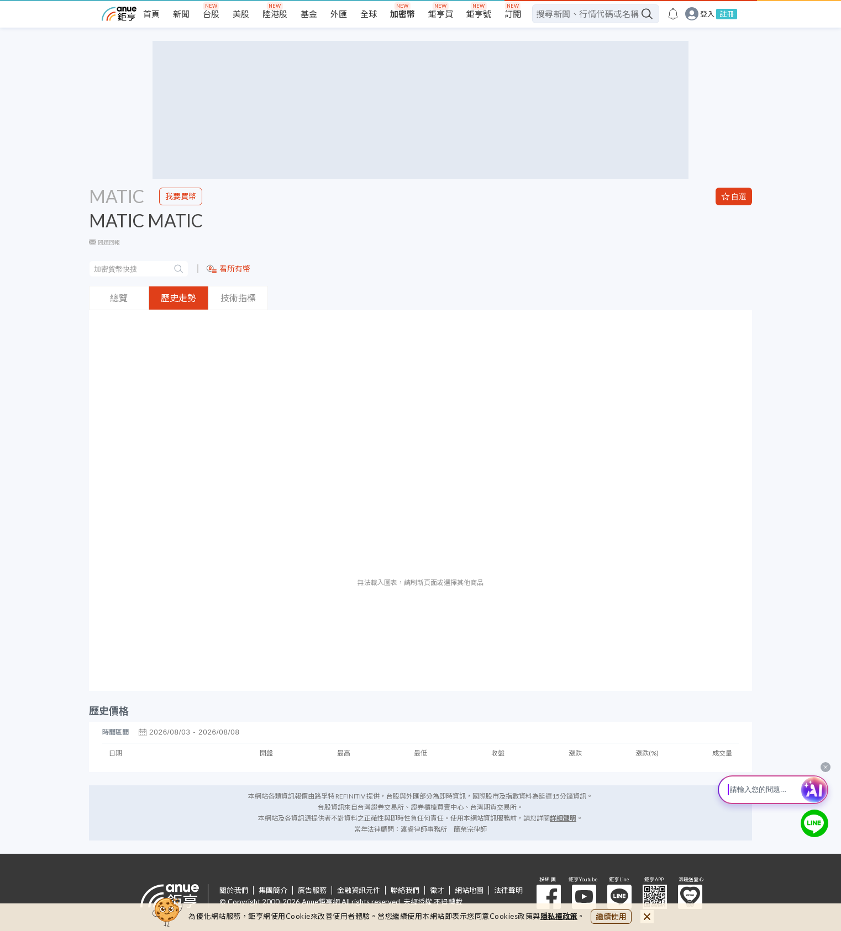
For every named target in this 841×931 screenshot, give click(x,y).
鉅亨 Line (619, 897)
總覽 (119, 297)
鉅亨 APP (655, 897)
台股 (211, 14)
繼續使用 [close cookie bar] (611, 916)
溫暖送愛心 (690, 897)
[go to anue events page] (673, 13)
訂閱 (512, 14)
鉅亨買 (440, 14)
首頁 (151, 14)
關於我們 (233, 890)
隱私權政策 (559, 916)
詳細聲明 (563, 818)
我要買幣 (180, 196)
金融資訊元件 (358, 890)
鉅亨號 (478, 14)
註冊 (726, 13)
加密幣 (402, 14)
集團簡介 (273, 890)
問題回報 (109, 242)
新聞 (181, 14)
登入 (707, 14)
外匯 (338, 14)
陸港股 (274, 14)
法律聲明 (508, 890)
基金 (309, 14)
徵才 (437, 890)
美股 (241, 14)
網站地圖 (469, 890)
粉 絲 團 (549, 897)
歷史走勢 (178, 297)
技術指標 (238, 297)
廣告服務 (312, 890)
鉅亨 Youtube (584, 897)
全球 (368, 14)
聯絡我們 (405, 890)
